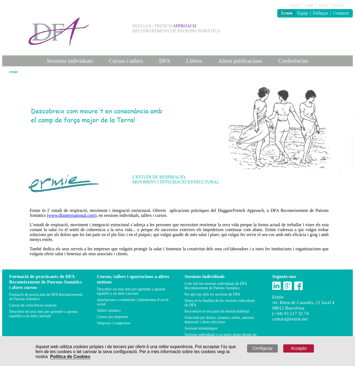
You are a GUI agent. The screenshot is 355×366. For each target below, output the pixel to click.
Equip (302, 13)
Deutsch (338, 5)
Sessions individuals (70, 61)
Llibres (194, 61)
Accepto (299, 348)
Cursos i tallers (126, 61)
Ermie (287, 13)
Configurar (262, 348)
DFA (164, 61)
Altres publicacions (240, 61)
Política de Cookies (70, 356)
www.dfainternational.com (71, 215)
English (323, 5)
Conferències (293, 61)
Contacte (341, 13)
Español (294, 5)
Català (309, 5)
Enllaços (320, 13)
